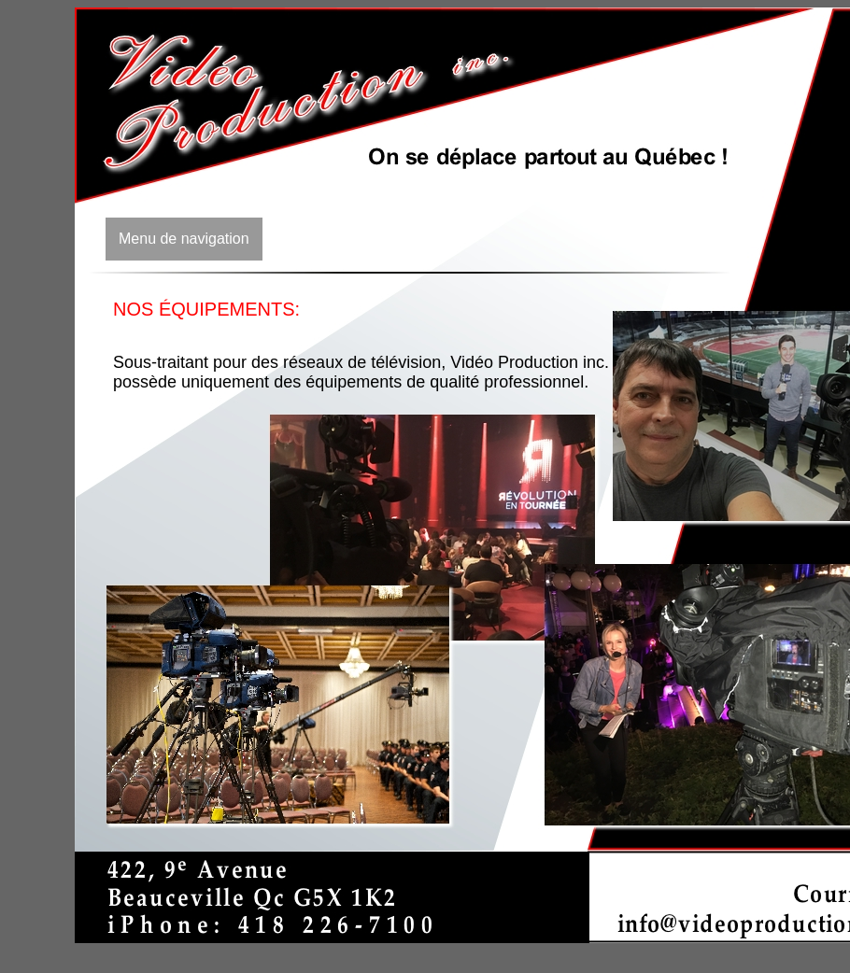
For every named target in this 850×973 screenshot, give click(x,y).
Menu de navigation (184, 239)
